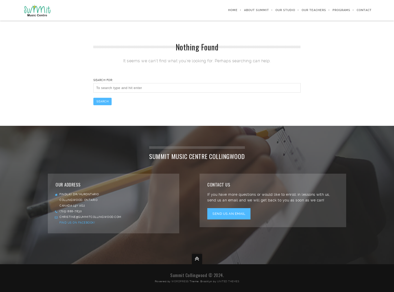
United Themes (228, 281)
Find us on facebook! (77, 222)
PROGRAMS (341, 10)
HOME (233, 10)
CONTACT (364, 10)
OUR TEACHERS (314, 10)
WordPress (180, 281)
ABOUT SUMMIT (256, 10)
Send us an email (228, 214)
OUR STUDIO (285, 10)
